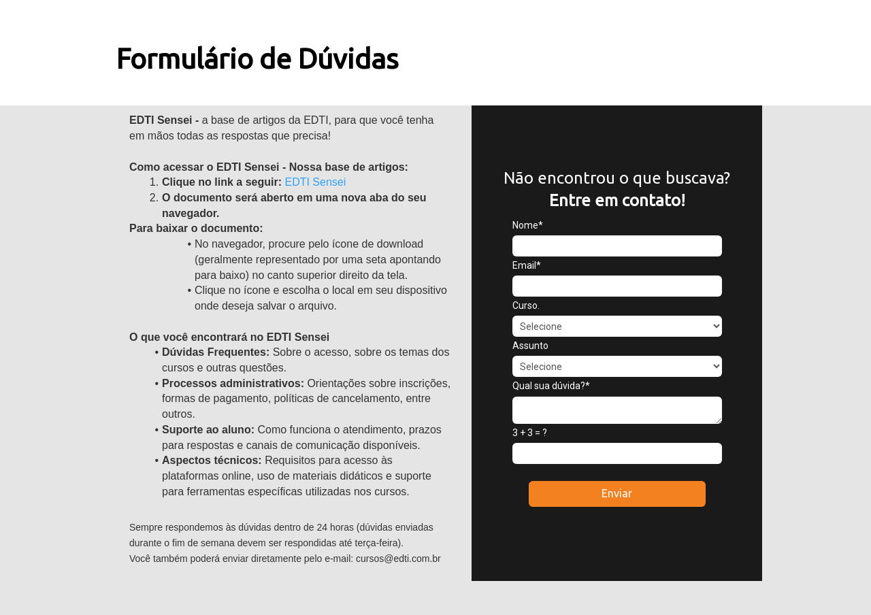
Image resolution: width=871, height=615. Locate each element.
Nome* (527, 225)
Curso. (526, 305)
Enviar (617, 493)
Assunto (530, 345)
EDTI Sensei (314, 182)
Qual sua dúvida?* (551, 385)
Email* (526, 265)
